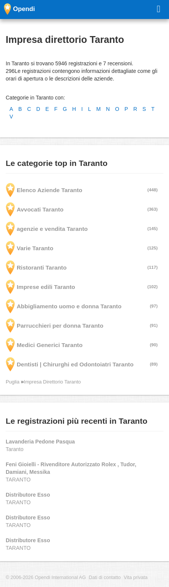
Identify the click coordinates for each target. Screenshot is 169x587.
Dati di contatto (105, 577)
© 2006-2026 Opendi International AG (46, 577)
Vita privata (136, 577)
